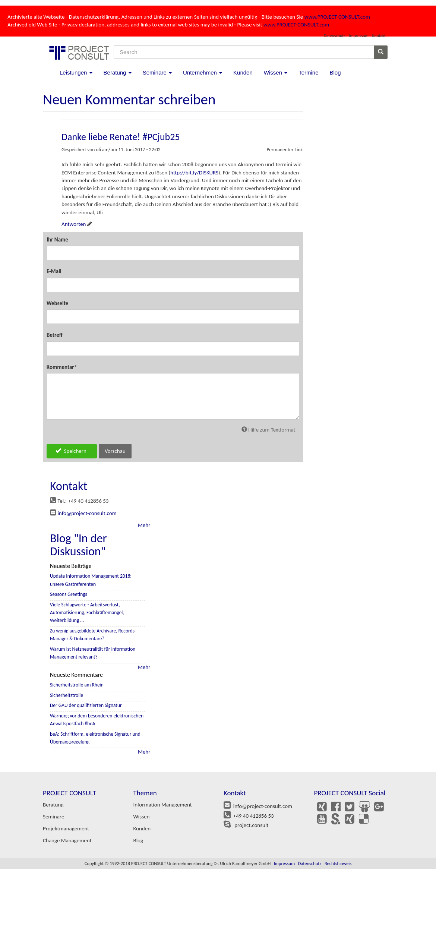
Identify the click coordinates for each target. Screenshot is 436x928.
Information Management (162, 804)
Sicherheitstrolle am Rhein (77, 685)
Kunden (243, 72)
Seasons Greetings (68, 594)
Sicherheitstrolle (66, 695)
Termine (308, 72)
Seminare (157, 72)
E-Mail (54, 271)
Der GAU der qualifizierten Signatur (86, 705)
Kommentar (60, 367)
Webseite (57, 303)
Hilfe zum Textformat (268, 429)
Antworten (73, 224)
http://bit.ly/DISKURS (194, 172)
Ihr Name (57, 239)
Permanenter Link (284, 149)
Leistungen (76, 72)
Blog (335, 72)
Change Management (67, 840)
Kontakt (379, 35)
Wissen (275, 72)
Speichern (71, 451)
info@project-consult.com (86, 513)
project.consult (250, 825)
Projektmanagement (66, 828)
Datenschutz (334, 35)
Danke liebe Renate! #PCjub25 (120, 137)
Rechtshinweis (338, 863)
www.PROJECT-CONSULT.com (337, 16)
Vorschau (115, 451)
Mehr (144, 525)
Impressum (359, 35)
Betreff (55, 335)
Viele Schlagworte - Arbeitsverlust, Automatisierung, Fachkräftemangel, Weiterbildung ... (87, 613)
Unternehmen (202, 72)
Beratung (118, 72)
